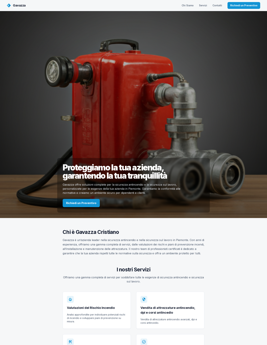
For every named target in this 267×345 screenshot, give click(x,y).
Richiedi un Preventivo (243, 5)
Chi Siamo (188, 5)
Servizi (203, 5)
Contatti (217, 5)
